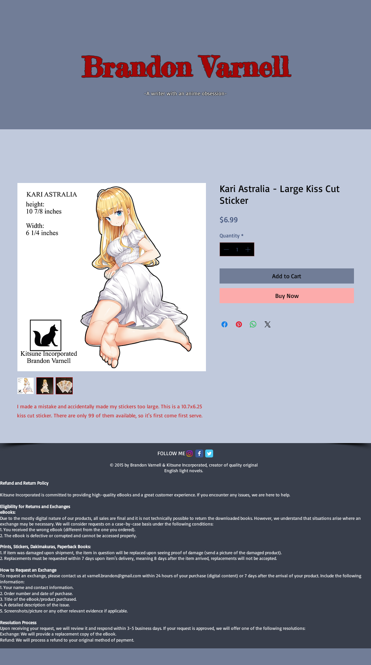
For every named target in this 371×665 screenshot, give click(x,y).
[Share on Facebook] (224, 324)
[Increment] (248, 249)
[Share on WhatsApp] (253, 324)
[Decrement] (225, 249)
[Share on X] (267, 324)
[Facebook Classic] (199, 453)
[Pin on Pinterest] (238, 324)
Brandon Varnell (185, 67)
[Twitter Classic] (209, 453)
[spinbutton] (237, 249)
